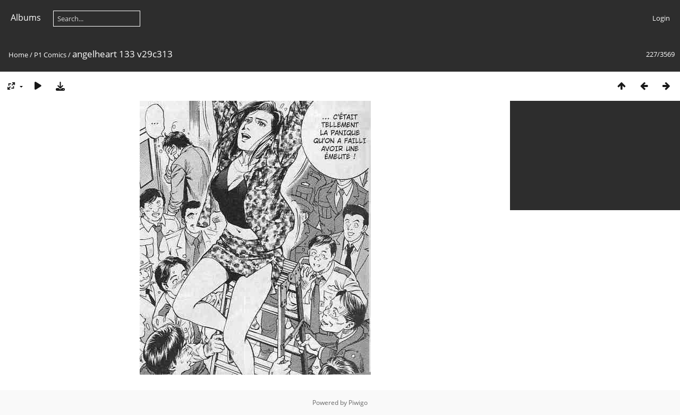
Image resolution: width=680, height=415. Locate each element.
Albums (26, 17)
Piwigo (358, 402)
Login (661, 18)
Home (18, 54)
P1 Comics (50, 54)
